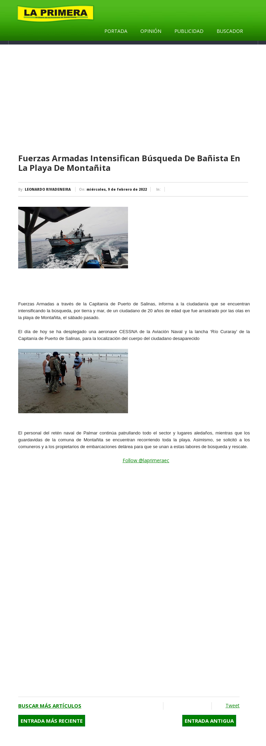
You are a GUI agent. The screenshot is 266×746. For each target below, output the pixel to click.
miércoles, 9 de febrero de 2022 (116, 189)
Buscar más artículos (49, 705)
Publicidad (189, 31)
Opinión (150, 31)
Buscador (230, 31)
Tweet (232, 705)
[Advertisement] (134, 99)
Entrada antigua (209, 720)
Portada (115, 31)
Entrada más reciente (52, 720)
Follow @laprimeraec (146, 460)
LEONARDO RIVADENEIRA (48, 189)
